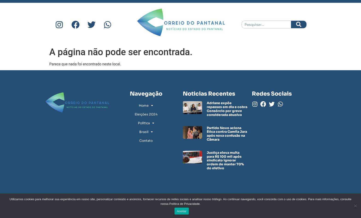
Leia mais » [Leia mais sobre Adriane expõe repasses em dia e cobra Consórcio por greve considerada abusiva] (214, 119)
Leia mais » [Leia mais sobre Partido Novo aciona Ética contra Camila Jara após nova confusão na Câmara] (214, 144)
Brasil (146, 132)
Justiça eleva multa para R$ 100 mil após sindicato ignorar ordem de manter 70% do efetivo (225, 160)
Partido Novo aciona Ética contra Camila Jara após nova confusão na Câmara (227, 134)
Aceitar (181, 211)
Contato (146, 141)
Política (146, 123)
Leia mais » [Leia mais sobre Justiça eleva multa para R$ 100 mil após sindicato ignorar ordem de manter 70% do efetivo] (214, 173)
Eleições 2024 (146, 114)
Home (146, 105)
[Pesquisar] (298, 24)
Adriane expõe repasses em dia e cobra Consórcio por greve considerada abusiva (227, 109)
